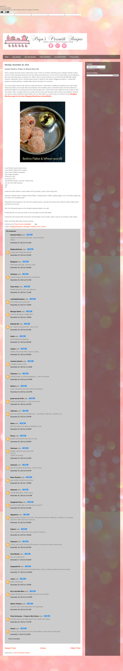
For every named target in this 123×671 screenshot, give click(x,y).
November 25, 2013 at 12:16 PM (21, 379)
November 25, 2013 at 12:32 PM (21, 392)
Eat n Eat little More (17, 591)
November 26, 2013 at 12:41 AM (21, 495)
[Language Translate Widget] (96, 66)
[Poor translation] (7, 12)
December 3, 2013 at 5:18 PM (20, 634)
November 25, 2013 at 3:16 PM (20, 417)
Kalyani (13, 529)
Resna (12, 436)
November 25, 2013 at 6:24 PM (20, 471)
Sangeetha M (15, 566)
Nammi (12, 386)
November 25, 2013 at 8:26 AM (20, 342)
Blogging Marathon (16, 226)
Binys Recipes (15, 477)
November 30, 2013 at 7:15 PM (20, 622)
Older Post (75, 648)
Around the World (60, 57)
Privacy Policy (74, 57)
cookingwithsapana (17, 299)
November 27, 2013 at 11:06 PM (21, 572)
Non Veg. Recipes (30, 57)
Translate (100, 69)
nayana (13, 349)
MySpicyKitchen (16, 249)
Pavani (12, 628)
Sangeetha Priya (16, 502)
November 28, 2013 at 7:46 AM (20, 585)
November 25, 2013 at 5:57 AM (20, 280)
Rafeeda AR (14, 324)
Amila (12, 336)
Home (7, 57)
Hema (12, 423)
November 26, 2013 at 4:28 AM (20, 522)
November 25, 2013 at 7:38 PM (20, 483)
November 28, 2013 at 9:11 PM (20, 609)
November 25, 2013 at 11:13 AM (21, 367)
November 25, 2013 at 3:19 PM (20, 429)
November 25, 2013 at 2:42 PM (20, 404)
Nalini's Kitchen (16, 604)
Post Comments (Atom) (22, 653)
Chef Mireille (14, 554)
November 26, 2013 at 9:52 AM (20, 547)
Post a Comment (14, 639)
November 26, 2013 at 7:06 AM (20, 535)
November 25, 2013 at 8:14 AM (20, 330)
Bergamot (14, 262)
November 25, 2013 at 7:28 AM (20, 305)
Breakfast (27, 226)
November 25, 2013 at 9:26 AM (20, 354)
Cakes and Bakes (45, 57)
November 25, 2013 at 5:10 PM (20, 458)
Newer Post (10, 648)
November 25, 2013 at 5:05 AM (20, 267)
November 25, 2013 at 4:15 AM (20, 255)
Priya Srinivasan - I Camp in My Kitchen (24, 616)
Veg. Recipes (16, 57)
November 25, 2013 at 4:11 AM (20, 243)
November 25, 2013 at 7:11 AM (20, 292)
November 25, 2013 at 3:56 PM (20, 441)
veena (12, 579)
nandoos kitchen (16, 361)
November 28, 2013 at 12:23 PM (21, 597)
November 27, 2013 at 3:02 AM (20, 560)
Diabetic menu (35, 226)
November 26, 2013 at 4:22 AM (20, 508)
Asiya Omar (14, 287)
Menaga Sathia (15, 311)
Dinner (43, 226)
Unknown (13, 274)
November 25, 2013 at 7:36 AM (20, 317)
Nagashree (14, 514)
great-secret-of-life (17, 398)
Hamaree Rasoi (15, 235)
